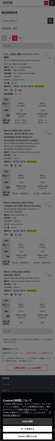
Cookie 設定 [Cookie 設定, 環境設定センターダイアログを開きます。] (27, 421)
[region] (27, 416)
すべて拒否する (27, 429)
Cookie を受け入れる (27, 436)
